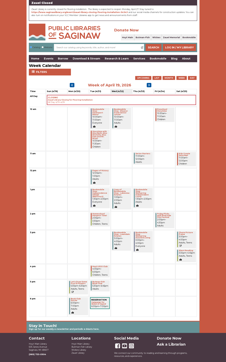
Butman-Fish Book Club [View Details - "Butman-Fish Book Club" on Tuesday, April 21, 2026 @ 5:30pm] (98, 282)
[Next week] (149, 85)
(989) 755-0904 (37, 354)
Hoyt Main (127, 37)
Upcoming (143, 78)
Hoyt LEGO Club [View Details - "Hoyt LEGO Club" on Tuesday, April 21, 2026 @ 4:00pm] (100, 266)
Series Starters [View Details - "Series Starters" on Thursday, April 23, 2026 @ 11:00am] (142, 154)
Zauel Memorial (171, 37)
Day (192, 78)
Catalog (36, 47)
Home (35, 58)
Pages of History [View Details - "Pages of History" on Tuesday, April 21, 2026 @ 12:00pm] (100, 170)
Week (181, 78)
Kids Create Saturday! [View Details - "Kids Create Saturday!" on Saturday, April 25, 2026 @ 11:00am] (184, 154)
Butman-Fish (143, 37)
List (157, 78)
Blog (174, 58)
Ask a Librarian (171, 344)
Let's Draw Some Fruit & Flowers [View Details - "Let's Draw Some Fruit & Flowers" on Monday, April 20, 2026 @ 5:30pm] (79, 282)
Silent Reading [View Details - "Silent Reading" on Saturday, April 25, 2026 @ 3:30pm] (186, 250)
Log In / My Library (179, 47)
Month (169, 78)
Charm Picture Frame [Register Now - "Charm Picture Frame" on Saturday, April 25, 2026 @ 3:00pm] (186, 233)
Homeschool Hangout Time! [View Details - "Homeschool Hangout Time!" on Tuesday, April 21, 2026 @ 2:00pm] (99, 214)
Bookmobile (189, 37)
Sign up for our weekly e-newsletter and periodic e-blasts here (64, 329)
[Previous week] (72, 85)
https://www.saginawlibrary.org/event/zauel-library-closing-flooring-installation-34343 (79, 12)
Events (48, 58)
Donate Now (126, 30)
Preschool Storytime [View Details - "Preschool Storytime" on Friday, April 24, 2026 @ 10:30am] (162, 110)
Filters (42, 72)
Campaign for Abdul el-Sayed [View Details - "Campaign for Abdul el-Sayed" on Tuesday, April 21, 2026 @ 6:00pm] (98, 303)
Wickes (156, 37)
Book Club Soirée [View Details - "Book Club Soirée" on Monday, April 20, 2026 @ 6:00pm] (76, 299)
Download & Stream (86, 58)
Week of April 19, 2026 (109, 85)
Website (48, 47)
